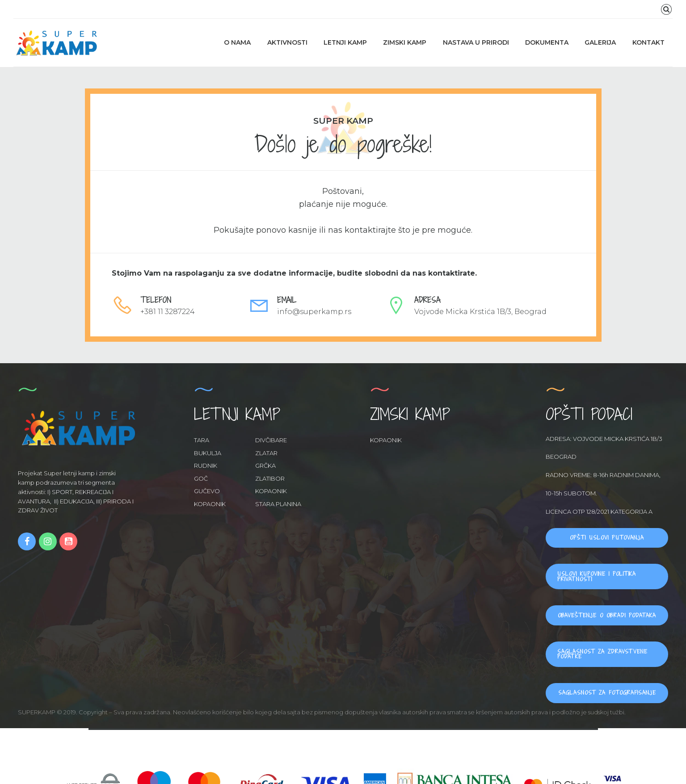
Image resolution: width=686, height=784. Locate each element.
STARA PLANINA (278, 503)
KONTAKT (648, 42)
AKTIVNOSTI (287, 42)
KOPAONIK (271, 491)
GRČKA (265, 465)
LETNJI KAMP (345, 42)
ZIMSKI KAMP (404, 42)
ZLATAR (266, 453)
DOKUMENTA (546, 42)
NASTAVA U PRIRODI (476, 42)
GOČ (201, 478)
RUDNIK (205, 465)
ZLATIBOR (270, 478)
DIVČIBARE (271, 440)
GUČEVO (207, 491)
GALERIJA (600, 42)
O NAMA (237, 42)
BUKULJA (207, 453)
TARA (201, 440)
